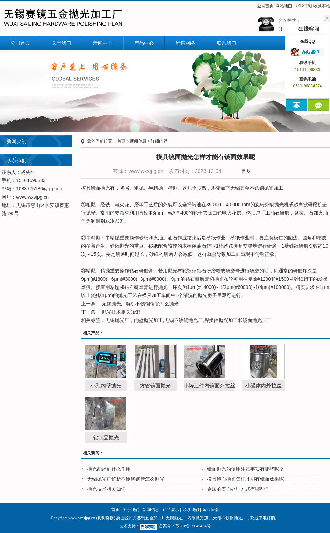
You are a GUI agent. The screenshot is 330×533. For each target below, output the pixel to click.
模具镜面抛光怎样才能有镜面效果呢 (245, 479)
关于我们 (61, 43)
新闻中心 (102, 43)
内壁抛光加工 (148, 320)
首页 (121, 141)
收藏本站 (322, 5)
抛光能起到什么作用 (109, 469)
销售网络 (185, 43)
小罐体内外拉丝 (263, 385)
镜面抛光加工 (257, 320)
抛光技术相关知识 (120, 312)
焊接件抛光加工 (221, 320)
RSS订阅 (303, 5)
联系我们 (226, 43)
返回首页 (265, 5)
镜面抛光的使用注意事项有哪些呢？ (245, 469)
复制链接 (105, 517)
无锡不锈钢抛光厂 (183, 320)
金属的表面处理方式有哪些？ (238, 489)
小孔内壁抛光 (105, 385)
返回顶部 (210, 509)
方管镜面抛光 (155, 385)
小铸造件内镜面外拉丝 (209, 385)
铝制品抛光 (106, 437)
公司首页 (20, 43)
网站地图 (284, 5)
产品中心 (144, 43)
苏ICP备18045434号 (193, 526)
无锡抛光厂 (117, 320)
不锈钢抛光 (262, 188)
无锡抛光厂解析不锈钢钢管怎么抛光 (139, 303)
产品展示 (171, 509)
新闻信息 (138, 141)
